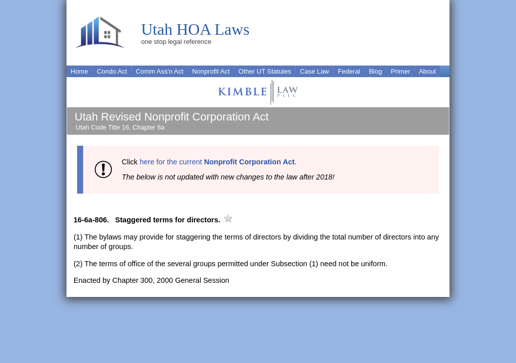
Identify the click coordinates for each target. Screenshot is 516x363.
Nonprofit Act (210, 71)
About (427, 71)
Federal (349, 71)
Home (79, 71)
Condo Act (112, 71)
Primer (400, 71)
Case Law (314, 71)
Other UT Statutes (264, 71)
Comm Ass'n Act (159, 71)
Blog (375, 71)
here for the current (217, 162)
